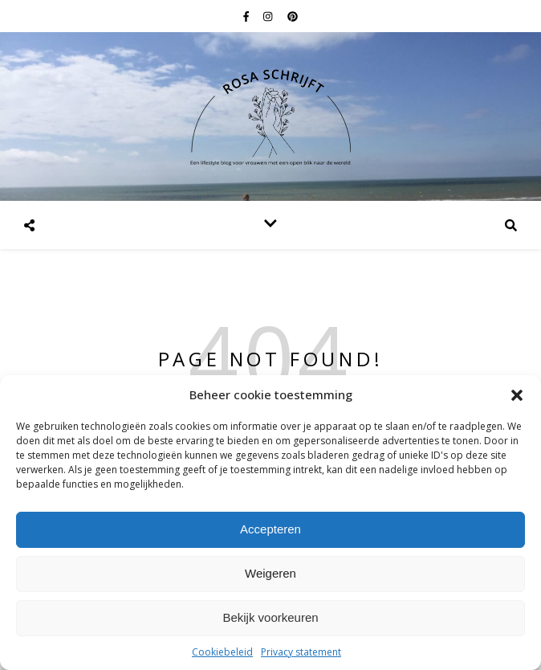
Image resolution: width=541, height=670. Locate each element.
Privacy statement (301, 652)
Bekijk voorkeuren (270, 617)
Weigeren (270, 573)
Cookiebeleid (222, 652)
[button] (517, 395)
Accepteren (270, 529)
